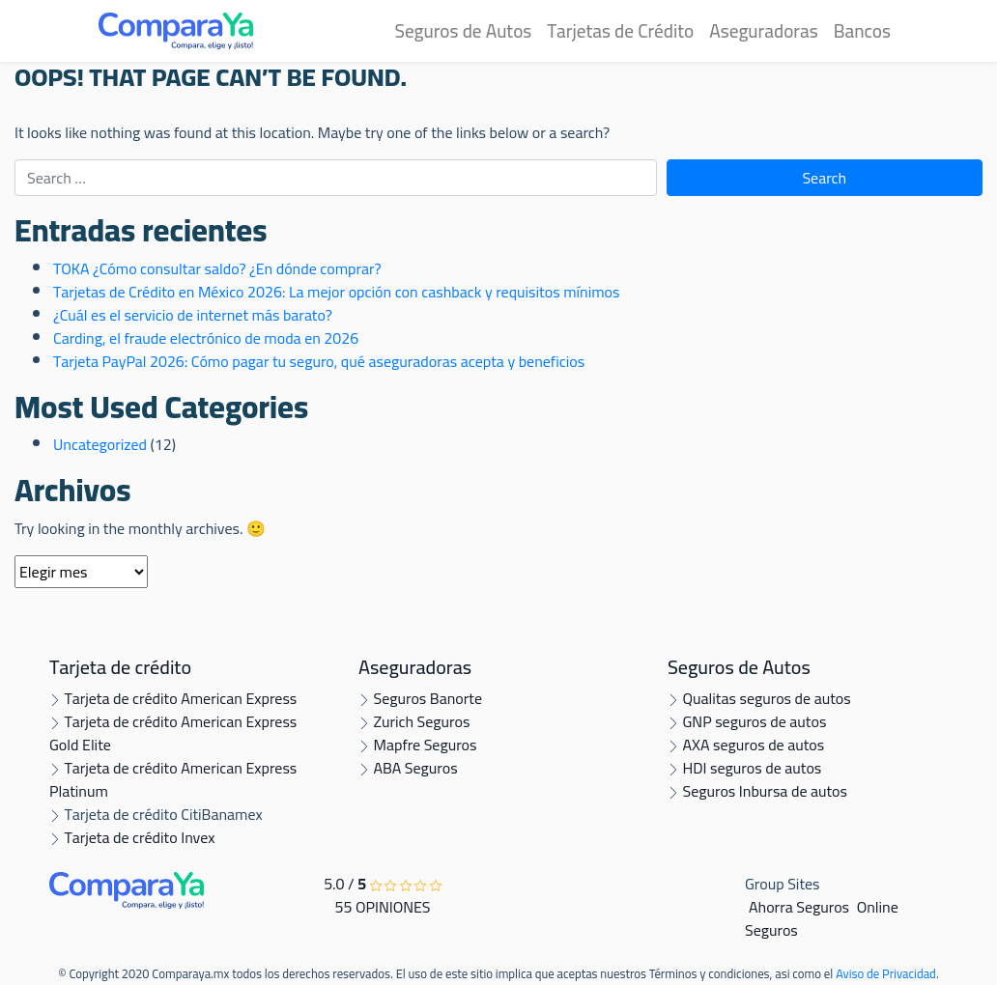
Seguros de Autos (462, 31)
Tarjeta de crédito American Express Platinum (173, 779)
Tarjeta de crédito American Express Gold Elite (173, 733)
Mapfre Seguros (417, 744)
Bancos (862, 31)
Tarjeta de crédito (120, 667)
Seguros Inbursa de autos (757, 790)
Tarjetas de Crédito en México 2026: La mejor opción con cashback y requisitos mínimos (336, 291)
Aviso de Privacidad (886, 973)
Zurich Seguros (414, 721)
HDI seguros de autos (744, 767)
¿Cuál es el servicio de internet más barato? (192, 314)
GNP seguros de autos (747, 721)
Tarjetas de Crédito (620, 31)
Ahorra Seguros (799, 906)
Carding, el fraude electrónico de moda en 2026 (205, 338)
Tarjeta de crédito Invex (131, 837)
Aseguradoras (763, 31)
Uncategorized (100, 444)
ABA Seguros (408, 767)
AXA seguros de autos (746, 744)
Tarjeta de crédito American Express (173, 698)
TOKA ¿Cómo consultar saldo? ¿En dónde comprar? (217, 268)
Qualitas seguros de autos (759, 698)
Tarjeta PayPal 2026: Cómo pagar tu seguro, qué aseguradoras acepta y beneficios (318, 361)
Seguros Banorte (420, 698)
